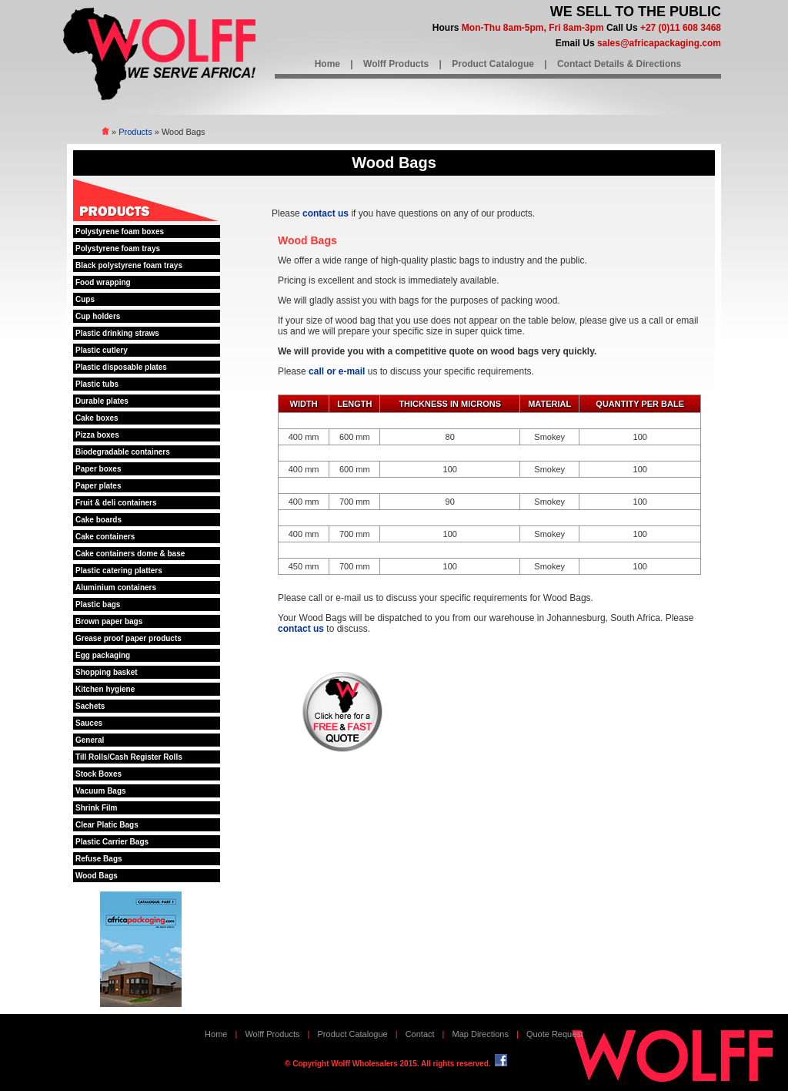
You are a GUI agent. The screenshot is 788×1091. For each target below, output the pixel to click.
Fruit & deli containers (116, 503)
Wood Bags (96, 875)
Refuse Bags (98, 858)
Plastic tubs (97, 384)
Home (327, 64)
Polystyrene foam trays (117, 248)
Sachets (90, 706)
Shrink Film (96, 808)
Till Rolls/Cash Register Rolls (128, 757)
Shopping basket (106, 672)
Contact (420, 1034)
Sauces (88, 723)
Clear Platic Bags (107, 825)
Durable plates (102, 401)
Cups (85, 299)
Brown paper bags (108, 621)
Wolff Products (396, 64)
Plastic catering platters (118, 570)
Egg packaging (102, 655)
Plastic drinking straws (117, 333)
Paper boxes (98, 469)
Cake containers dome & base (130, 553)
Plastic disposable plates (121, 367)
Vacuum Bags (100, 791)
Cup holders (97, 316)
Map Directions (480, 1034)
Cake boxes (97, 418)
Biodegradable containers (122, 452)
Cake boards (98, 519)
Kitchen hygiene (105, 689)
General (89, 740)
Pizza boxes (97, 435)
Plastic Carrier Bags (112, 842)
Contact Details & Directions (619, 64)
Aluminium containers (115, 587)
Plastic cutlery (101, 350)
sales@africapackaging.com (659, 43)
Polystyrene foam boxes (119, 231)
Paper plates (98, 486)
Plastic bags (97, 604)
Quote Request (554, 1034)
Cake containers (105, 536)
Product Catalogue (493, 64)
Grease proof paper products (128, 638)
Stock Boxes (98, 774)
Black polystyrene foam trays (128, 265)
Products (135, 131)
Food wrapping (103, 282)
